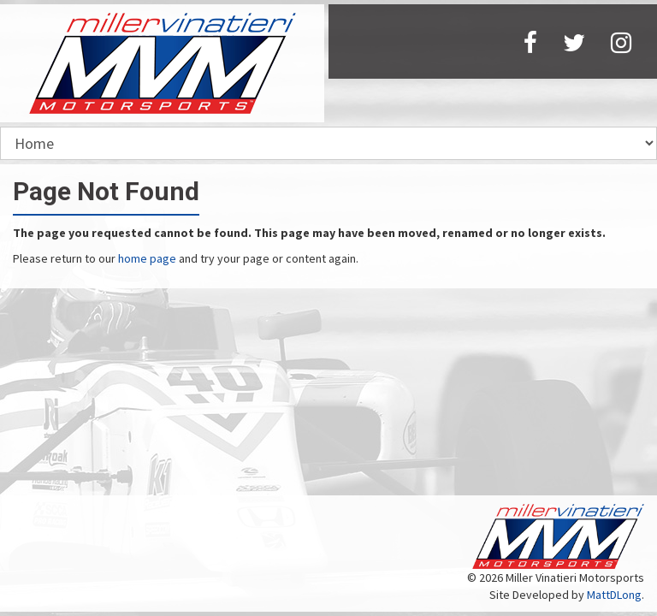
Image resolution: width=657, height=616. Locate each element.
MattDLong (614, 594)
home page (147, 258)
